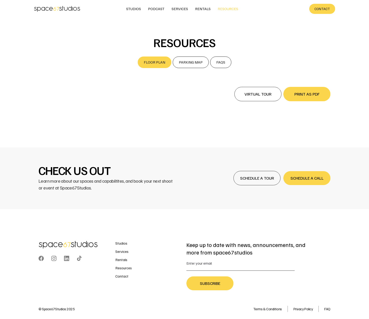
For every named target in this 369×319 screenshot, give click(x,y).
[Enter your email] (240, 263)
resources (228, 8)
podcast (156, 8)
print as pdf (307, 94)
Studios (121, 243)
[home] (57, 9)
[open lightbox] (184, 107)
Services (121, 251)
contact (322, 9)
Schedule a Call (307, 178)
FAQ (327, 309)
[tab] (154, 62)
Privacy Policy (303, 309)
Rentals (121, 259)
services (180, 8)
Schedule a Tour (257, 178)
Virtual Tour (258, 94)
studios (133, 8)
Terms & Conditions (267, 309)
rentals (203, 8)
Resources (123, 268)
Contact (121, 276)
